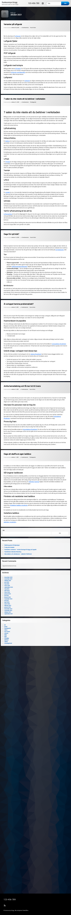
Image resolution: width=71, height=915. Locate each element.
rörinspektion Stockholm (40, 342)
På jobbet (10, 638)
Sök (56, 533)
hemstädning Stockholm (33, 432)
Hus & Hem (33, 28)
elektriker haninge (35, 481)
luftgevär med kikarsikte (18, 72)
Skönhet (10, 640)
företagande (33, 102)
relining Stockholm (35, 354)
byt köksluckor (39, 255)
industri (10, 633)
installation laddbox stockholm (23, 524)
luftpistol (27, 80)
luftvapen (18, 68)
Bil (8, 625)
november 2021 (12, 610)
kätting (9, 142)
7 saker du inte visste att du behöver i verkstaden (25, 100)
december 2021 (12, 609)
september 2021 (12, 613)
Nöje (9, 636)
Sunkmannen (25, 28)
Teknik (9, 641)
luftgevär (18, 36)
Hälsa (9, 630)
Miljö (9, 635)
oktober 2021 (11, 612)
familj (9, 626)
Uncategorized (12, 643)
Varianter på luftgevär (13, 25)
